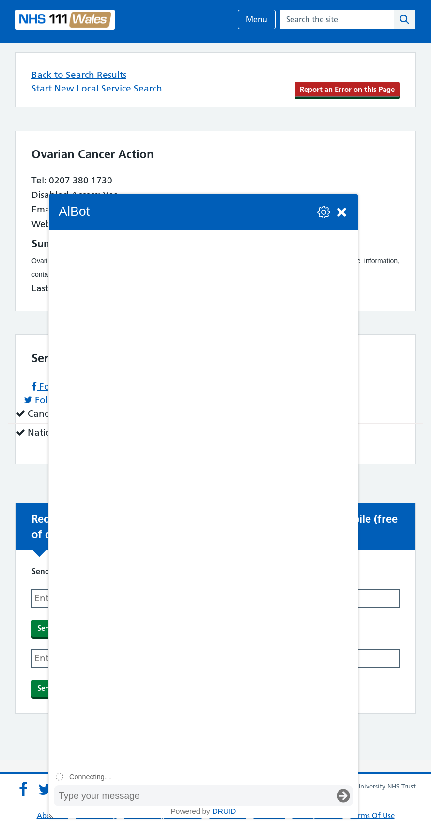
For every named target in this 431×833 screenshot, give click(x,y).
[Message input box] (194, 796)
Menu (256, 19)
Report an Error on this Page (347, 89)
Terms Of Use (373, 815)
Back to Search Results (78, 74)
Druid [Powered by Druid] (224, 811)
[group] (203, 499)
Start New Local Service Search (96, 88)
